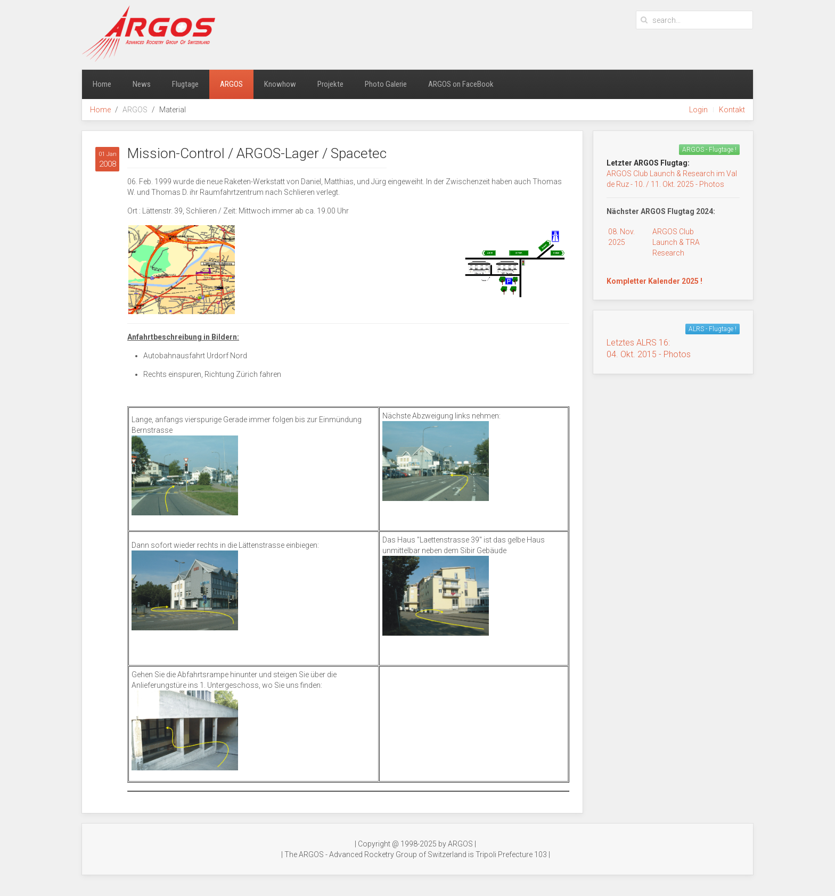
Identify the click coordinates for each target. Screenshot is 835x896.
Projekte (330, 84)
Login (698, 109)
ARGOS (231, 84)
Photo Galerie (386, 84)
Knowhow (280, 84)
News (142, 84)
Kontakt (732, 109)
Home (102, 84)
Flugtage (185, 84)
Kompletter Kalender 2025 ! (654, 281)
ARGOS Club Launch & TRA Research (676, 242)
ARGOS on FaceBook (461, 84)
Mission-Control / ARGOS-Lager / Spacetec (257, 153)
